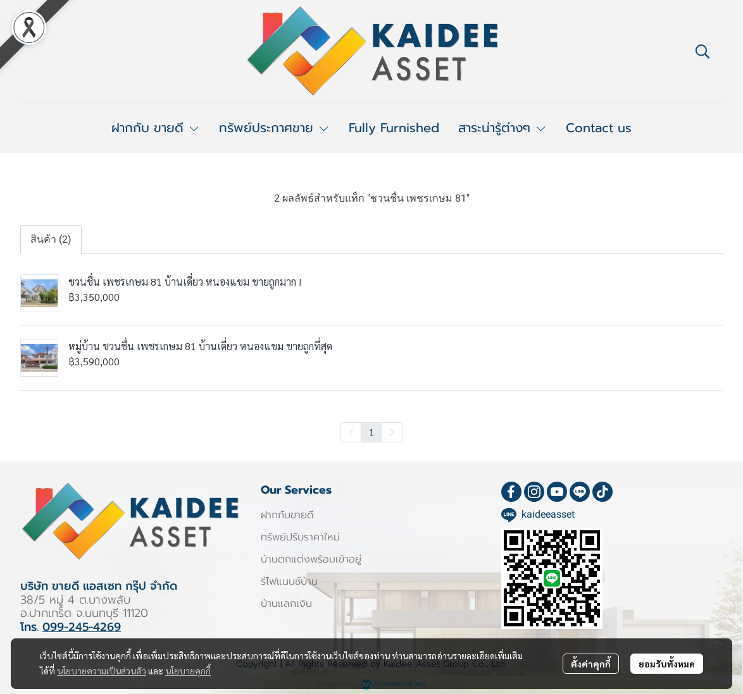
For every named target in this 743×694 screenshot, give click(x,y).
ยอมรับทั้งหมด (667, 663)
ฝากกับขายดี (287, 515)
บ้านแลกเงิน (286, 603)
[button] (702, 51)
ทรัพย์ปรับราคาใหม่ (300, 537)
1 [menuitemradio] (371, 431)
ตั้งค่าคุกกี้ (591, 663)
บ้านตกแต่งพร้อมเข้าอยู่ (311, 559)
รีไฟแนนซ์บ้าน (289, 581)
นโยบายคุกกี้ (188, 670)
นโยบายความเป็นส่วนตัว (101, 670)
